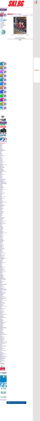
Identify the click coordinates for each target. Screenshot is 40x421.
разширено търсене (2, 12)
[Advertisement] (36, 17)
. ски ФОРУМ (1, 18)
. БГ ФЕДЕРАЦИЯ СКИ (3, 34)
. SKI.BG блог (1, 26)
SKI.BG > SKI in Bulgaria (18, 38)
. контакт (1, 28)
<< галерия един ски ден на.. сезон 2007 (20, 37)
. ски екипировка (2, 22)
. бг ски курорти (2, 24)
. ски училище (1, 23)
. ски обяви (1, 21)
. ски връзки (1, 27)
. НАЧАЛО (1, 17)
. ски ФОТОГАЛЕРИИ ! (2, 25)
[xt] (21, 40)
